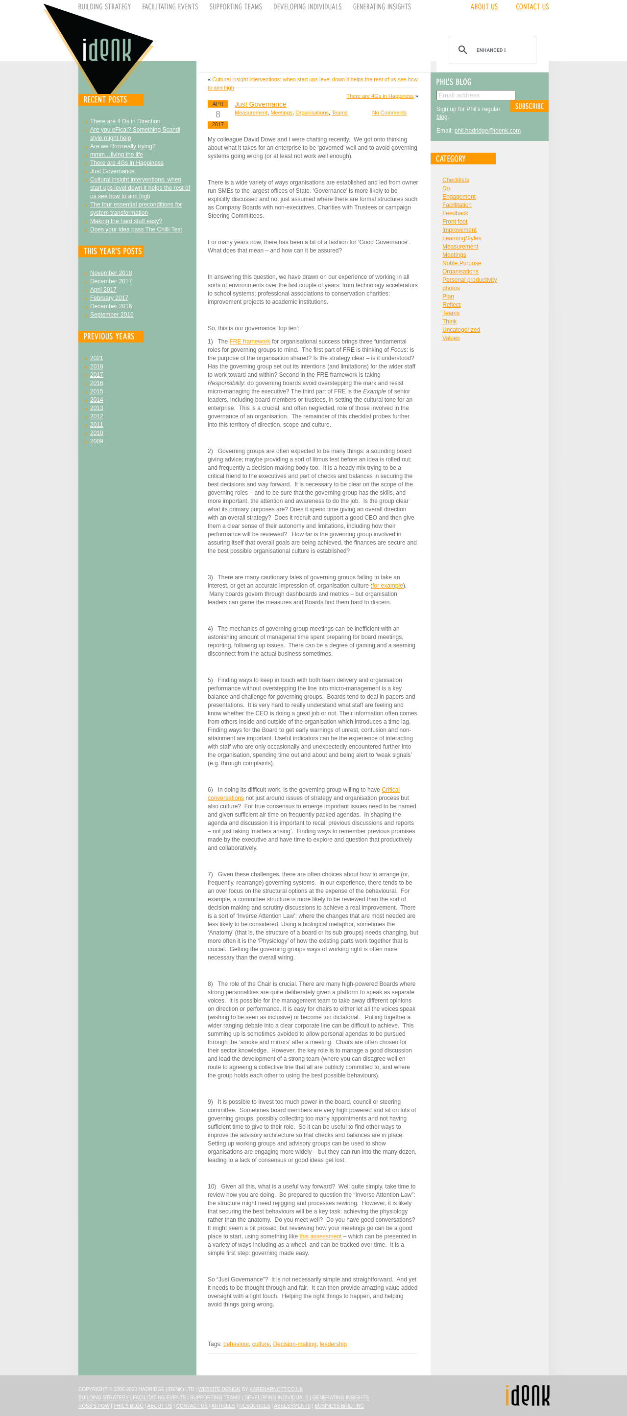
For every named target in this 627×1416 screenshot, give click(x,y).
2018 (96, 366)
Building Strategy (103, 1397)
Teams (339, 112)
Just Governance (112, 171)
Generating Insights (341, 1397)
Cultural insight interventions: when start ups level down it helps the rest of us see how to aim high (140, 188)
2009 (96, 441)
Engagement (459, 196)
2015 (96, 391)
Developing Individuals (276, 1397)
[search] (491, 50)
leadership (333, 1344)
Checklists (455, 180)
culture (261, 1344)
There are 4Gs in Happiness (127, 163)
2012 (96, 416)
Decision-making (294, 1344)
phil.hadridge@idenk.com (488, 130)
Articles (224, 1406)
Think (449, 321)
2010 (96, 433)
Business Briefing (339, 1406)
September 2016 (112, 314)
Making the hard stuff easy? (126, 221)
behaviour (236, 1344)
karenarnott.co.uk (276, 1389)
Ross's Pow (94, 1406)
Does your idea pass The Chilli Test (136, 229)
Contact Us (192, 1406)
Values (451, 338)
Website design (219, 1389)
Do (446, 188)
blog (442, 117)
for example (387, 585)
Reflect (451, 304)
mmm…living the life (116, 154)
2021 (96, 358)
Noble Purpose (461, 263)
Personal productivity (469, 279)
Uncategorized (461, 329)
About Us (159, 1406)
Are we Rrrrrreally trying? (122, 146)
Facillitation (457, 205)
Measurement (251, 112)
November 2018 (111, 273)
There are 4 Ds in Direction (125, 121)
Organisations (312, 112)
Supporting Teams (215, 1397)
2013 (96, 408)
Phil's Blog (129, 1406)
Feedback (455, 213)
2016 (96, 383)
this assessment (320, 1236)
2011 (96, 424)
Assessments (292, 1406)
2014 (96, 399)
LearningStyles (461, 238)
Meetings (281, 112)
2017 (96, 374)
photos (451, 288)
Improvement (459, 230)
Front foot (454, 221)
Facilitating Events (159, 1397)
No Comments (389, 112)
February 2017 (109, 298)
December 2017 (111, 281)
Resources (254, 1406)
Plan (448, 296)
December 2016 (111, 306)
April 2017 (103, 289)
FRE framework (249, 341)
